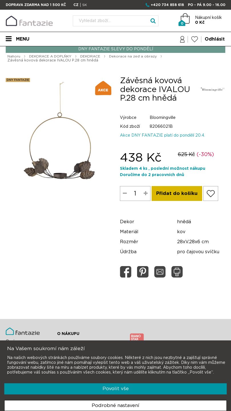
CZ (76, 5)
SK (84, 5)
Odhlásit (215, 39)
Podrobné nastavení (115, 405)
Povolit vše (116, 388)
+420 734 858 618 (167, 5)
